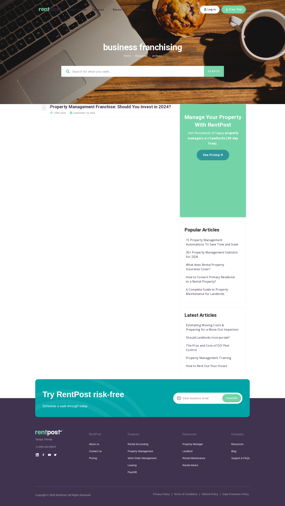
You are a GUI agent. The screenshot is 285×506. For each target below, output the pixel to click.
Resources (120, 9)
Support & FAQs (240, 458)
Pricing (140, 9)
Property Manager (192, 444)
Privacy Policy (161, 494)
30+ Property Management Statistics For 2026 (212, 254)
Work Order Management (142, 458)
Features (98, 9)
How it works (78, 9)
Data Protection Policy (236, 494)
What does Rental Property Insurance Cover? (205, 267)
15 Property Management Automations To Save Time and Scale (212, 242)
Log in (210, 9)
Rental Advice (190, 465)
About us (94, 444)
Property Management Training (208, 358)
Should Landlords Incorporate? (208, 338)
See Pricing (213, 155)
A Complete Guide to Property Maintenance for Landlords (207, 291)
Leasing (132, 465)
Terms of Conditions (185, 494)
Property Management (140, 451)
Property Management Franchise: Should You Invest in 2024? (110, 106)
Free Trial (233, 9)
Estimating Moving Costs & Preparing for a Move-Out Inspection (212, 327)
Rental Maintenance (193, 458)
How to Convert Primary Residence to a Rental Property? (210, 279)
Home (127, 55)
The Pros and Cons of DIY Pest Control (207, 348)
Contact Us (95, 451)
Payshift (132, 472)
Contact (156, 9)
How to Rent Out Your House (206, 366)
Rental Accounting (138, 444)
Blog (233, 451)
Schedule (231, 398)
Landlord (187, 451)
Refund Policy (210, 494)
